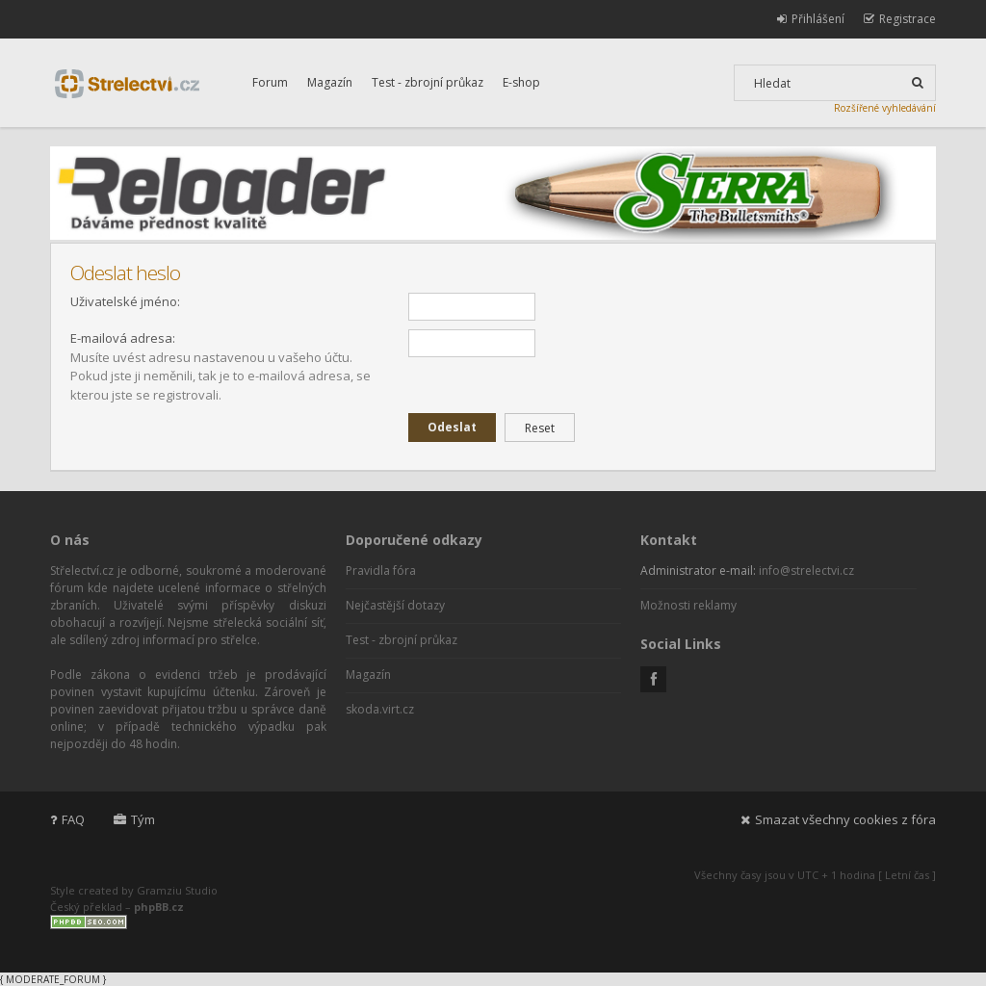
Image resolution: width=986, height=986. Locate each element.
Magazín (329, 82)
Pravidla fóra (381, 570)
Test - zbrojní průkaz (427, 82)
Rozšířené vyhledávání (885, 108)
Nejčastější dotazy (395, 605)
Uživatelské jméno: (125, 301)
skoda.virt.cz (380, 709)
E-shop (521, 82)
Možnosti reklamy (688, 605)
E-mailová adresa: (122, 338)
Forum (270, 82)
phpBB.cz (159, 906)
